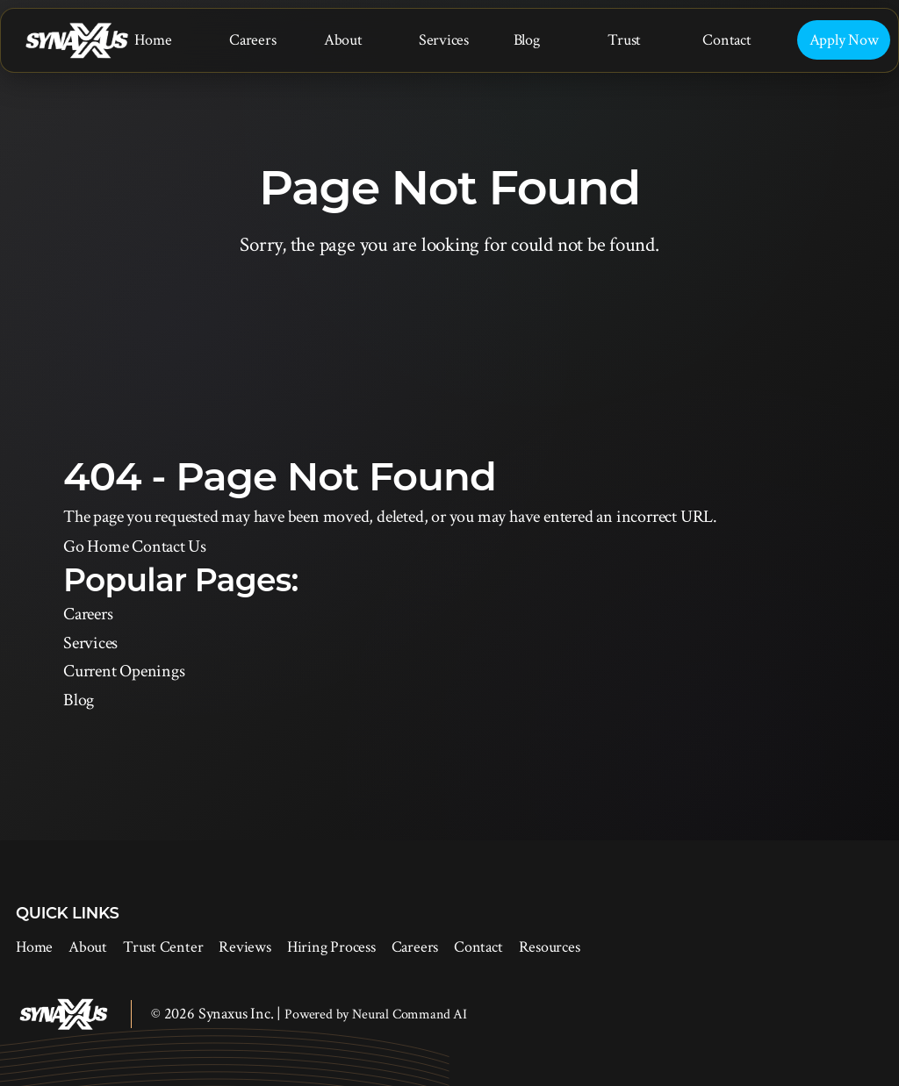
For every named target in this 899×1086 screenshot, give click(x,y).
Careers (252, 40)
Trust (624, 40)
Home (152, 40)
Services (444, 40)
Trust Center (163, 947)
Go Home (95, 546)
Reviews (244, 947)
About (343, 40)
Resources (549, 947)
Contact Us (169, 546)
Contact (726, 40)
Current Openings (123, 671)
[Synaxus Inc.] (76, 40)
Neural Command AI (409, 1014)
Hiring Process (331, 947)
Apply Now (844, 40)
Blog (527, 40)
